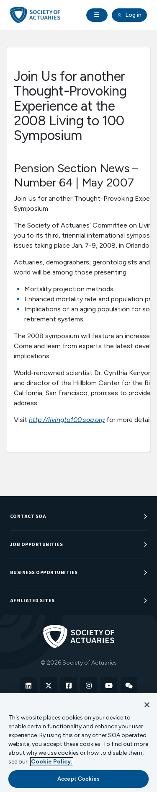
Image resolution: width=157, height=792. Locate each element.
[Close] (147, 705)
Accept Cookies (78, 779)
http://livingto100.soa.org (67, 420)
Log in (129, 15)
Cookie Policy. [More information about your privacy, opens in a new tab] (51, 761)
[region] (78, 742)
